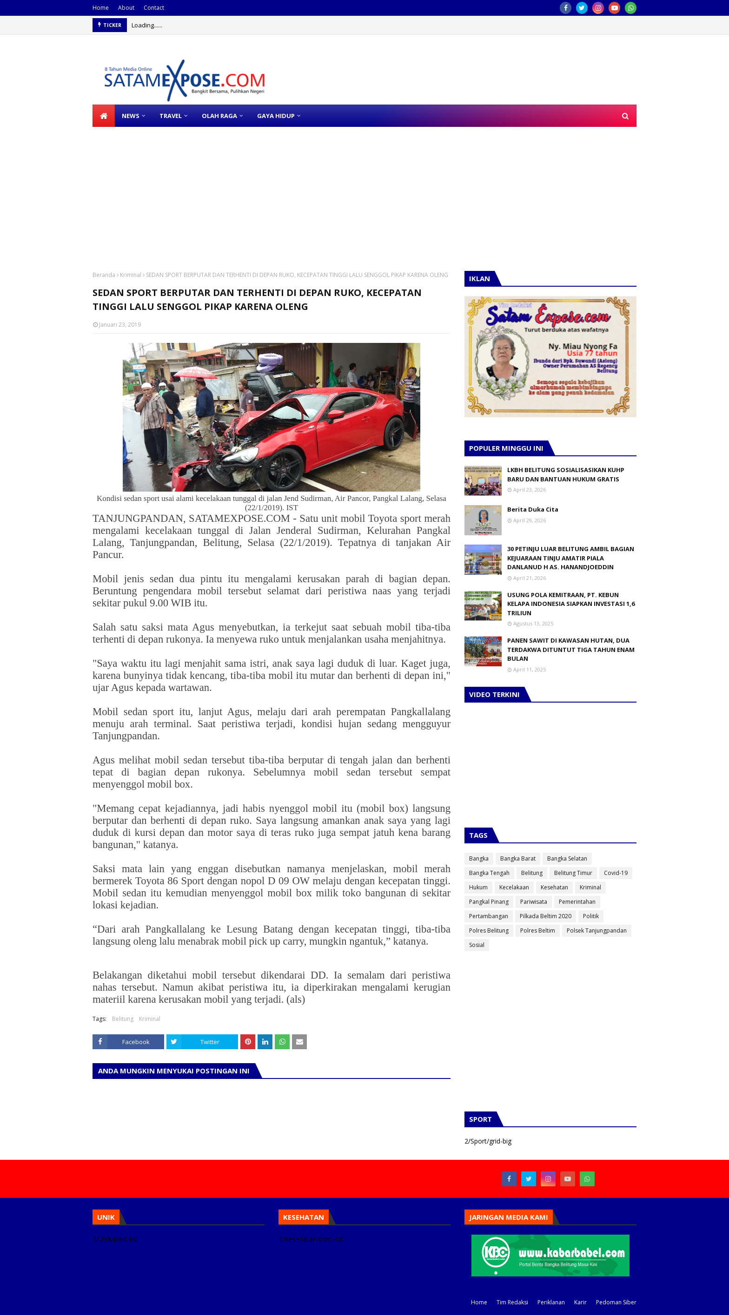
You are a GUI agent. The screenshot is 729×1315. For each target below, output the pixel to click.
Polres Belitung (489, 930)
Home (101, 8)
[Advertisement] (279, 192)
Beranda (104, 275)
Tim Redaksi (512, 1302)
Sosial (476, 945)
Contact (154, 8)
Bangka (479, 858)
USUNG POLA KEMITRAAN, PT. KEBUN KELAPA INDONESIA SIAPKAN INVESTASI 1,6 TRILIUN (571, 604)
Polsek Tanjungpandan (597, 930)
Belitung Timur (573, 873)
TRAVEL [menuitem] (170, 116)
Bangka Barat (518, 858)
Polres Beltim (537, 930)
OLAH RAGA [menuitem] (219, 116)
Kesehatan (554, 887)
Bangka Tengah (489, 873)
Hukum (478, 887)
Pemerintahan (577, 902)
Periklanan (551, 1302)
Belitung (122, 1019)
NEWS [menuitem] (130, 116)
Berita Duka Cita (532, 509)
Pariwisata (533, 902)
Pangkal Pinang (489, 902)
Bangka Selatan (567, 858)
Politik (591, 916)
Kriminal (130, 275)
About (126, 8)
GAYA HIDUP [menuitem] (276, 116)
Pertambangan (488, 916)
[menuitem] (104, 116)
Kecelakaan (514, 887)
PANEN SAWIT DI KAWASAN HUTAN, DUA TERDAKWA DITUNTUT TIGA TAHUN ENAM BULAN (571, 649)
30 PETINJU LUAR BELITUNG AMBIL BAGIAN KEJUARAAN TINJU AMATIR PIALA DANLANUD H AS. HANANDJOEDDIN (570, 558)
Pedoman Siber (616, 1302)
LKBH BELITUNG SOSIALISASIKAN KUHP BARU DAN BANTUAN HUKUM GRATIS (565, 474)
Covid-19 (616, 873)
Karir (580, 1302)
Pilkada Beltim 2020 (545, 916)
